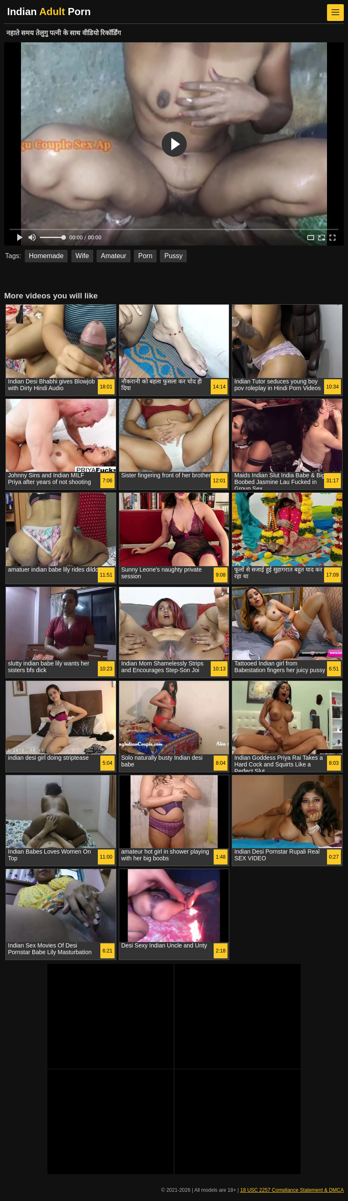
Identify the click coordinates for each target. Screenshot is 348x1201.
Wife (82, 255)
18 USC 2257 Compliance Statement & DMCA (292, 1190)
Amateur (113, 255)
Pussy (173, 255)
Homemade (46, 255)
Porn (145, 255)
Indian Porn (49, 11)
